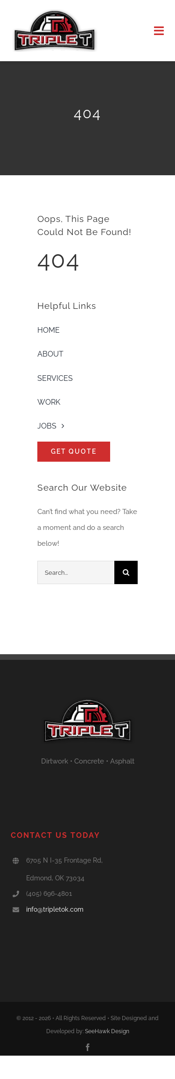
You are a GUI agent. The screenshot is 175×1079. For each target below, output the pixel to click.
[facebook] (87, 1047)
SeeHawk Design (107, 1031)
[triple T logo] (54, 12)
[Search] (126, 572)
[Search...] (75, 572)
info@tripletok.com (55, 909)
